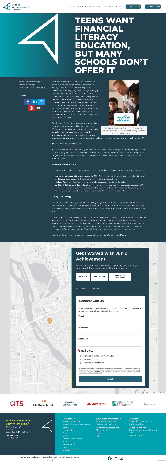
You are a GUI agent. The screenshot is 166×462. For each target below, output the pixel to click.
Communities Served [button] (72, 439)
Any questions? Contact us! (87, 288)
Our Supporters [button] (136, 424)
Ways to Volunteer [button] (71, 421)
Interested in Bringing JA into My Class (99, 356)
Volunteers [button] (69, 419)
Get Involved (153, 7)
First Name (83, 328)
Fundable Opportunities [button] (140, 421)
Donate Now (133, 7)
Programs (94, 7)
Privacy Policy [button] (46, 457)
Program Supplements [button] (106, 421)
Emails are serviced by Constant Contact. (90, 372)
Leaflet (140, 393)
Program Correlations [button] (106, 424)
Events (107, 7)
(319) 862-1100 (12, 438)
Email (81, 316)
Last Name (83, 339)
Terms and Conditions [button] (30, 457)
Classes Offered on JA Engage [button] (76, 424)
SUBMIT (110, 379)
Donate (83, 276)
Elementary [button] (101, 430)
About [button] (66, 428)
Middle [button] (99, 433)
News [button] (65, 447)
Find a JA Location (137, 435)
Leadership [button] (68, 430)
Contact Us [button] (12, 435)
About (81, 7)
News (119, 7)
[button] (85, 7)
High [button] (98, 436)
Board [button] (65, 436)
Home (71, 7)
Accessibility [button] (59, 457)
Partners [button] (133, 419)
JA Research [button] (68, 441)
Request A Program (120, 276)
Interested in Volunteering (93, 363)
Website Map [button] (70, 457)
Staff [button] (65, 433)
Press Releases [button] (69, 444)
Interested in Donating (92, 359)
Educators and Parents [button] (108, 419)
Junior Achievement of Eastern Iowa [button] (143, 431)
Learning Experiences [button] (107, 428)
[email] (38, 109)
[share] (27, 102)
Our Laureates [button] (69, 450)
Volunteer (99, 276)
